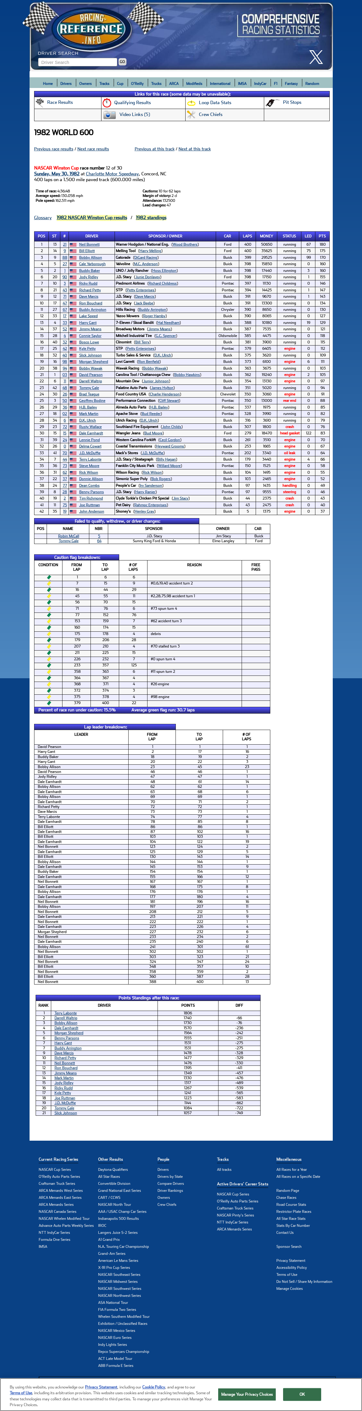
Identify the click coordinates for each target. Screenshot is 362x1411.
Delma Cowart (90, 446)
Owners (85, 84)
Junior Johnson (156, 381)
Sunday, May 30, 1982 (57, 174)
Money (266, 236)
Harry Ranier (145, 492)
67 (65, 309)
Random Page (287, 1190)
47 (65, 303)
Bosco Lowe (89, 342)
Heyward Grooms (170, 446)
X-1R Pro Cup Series (114, 1267)
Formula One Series (54, 1239)
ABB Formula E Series (115, 1366)
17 (64, 316)
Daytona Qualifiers (113, 1169)
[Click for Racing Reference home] (181, 35)
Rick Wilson (88, 472)
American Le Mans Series (118, 1260)
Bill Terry (142, 342)
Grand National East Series (119, 1190)
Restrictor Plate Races (293, 1211)
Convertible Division (114, 1183)
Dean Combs (89, 485)
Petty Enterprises (140, 290)
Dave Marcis (88, 296)
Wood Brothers (185, 244)
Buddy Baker (89, 271)
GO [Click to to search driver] (122, 62)
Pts (322, 236)
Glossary (43, 217)
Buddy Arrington (92, 309)
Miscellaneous (289, 1159)
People (163, 1159)
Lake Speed (88, 316)
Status (289, 236)
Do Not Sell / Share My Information (304, 1281)
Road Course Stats (291, 1204)
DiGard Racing (145, 257)
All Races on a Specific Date (298, 1176)
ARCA (174, 84)
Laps (247, 236)
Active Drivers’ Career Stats (242, 1184)
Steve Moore (89, 466)
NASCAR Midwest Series (118, 1281)
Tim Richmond (91, 498)
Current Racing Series (58, 1159)
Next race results (93, 148)
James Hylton (162, 388)
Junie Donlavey (147, 277)
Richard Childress (163, 283)
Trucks (156, 84)
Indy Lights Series (112, 1345)
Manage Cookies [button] (289, 1288)
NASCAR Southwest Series (119, 1288)
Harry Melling (150, 251)
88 (64, 257)
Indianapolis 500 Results (118, 1218)
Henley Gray (144, 511)
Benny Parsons (91, 492)
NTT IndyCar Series (54, 1232)
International (220, 84)
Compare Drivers (171, 1183)
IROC (102, 1225)
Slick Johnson (90, 355)
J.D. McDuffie (90, 453)
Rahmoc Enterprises (150, 505)
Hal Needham (168, 323)
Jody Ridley (88, 277)
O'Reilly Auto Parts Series (59, 1176)
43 (65, 290)
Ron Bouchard (90, 303)
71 (64, 296)
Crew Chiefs (167, 1204)
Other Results (110, 1159)
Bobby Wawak (90, 368)
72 (65, 427)
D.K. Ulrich (162, 355)
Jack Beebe (144, 303)
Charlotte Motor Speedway (112, 174)
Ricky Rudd (88, 283)
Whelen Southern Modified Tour (124, 1316)
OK (302, 1402)
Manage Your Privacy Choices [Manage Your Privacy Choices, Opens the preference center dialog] (247, 1402)
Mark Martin (88, 414)
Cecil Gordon (170, 440)
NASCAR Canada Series (57, 1211)
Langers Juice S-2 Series (118, 1232)
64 (99, 541)
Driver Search (58, 53)
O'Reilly (137, 84)
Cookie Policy (153, 1395)
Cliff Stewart (169, 400)
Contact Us (285, 1232)
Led (308, 236)
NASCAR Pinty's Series (235, 1215)
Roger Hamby (154, 316)
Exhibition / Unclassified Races (122, 1323)
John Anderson (91, 511)
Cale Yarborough (92, 264)
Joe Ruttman (89, 505)
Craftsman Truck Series (57, 1183)
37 (65, 479)
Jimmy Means (90, 329)
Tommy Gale (89, 388)
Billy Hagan (166, 459)
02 (64, 414)
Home (48, 84)
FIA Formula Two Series (117, 1309)
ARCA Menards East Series (60, 1197)
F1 (275, 84)
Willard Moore (169, 466)
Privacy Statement (290, 1260)
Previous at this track (155, 148)
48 (64, 388)
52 (65, 329)
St (54, 236)
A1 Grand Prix (109, 1239)
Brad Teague (89, 394)
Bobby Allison (90, 257)
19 (64, 511)
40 (64, 355)
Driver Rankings (170, 1190)
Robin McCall (68, 536)
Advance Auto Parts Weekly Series (66, 1225)
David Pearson (91, 375)
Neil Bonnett (89, 244)
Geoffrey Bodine (92, 400)
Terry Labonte (90, 459)
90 (64, 277)
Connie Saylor (90, 336)
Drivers (66, 84)
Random (312, 84)
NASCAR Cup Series (55, 1169)
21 (64, 244)
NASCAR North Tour (114, 1204)
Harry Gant (88, 323)
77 (65, 485)
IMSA (242, 84)
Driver (91, 236)
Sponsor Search (289, 1246)
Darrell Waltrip (90, 381)
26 (65, 394)
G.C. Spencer (166, 336)
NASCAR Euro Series (115, 1338)
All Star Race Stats (291, 1218)
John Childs (171, 427)
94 (65, 368)
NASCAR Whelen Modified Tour (64, 1218)
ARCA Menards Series (56, 1204)
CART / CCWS (109, 1197)
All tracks (224, 1169)
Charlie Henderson (165, 394)
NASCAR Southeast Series (119, 1274)
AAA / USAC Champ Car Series (122, 1211)
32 (65, 342)
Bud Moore (153, 433)
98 (64, 362)
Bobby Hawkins (187, 375)
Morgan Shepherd (93, 362)
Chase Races (286, 1197)
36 (65, 407)
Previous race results (53, 148)
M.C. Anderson (146, 264)
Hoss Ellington (164, 271)
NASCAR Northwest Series (119, 1295)
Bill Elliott (87, 251)
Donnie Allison (91, 479)
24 (65, 440)
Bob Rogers (161, 479)
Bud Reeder (151, 414)
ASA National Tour (113, 1302)
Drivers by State (170, 1176)
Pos (41, 236)
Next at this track (195, 148)
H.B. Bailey (88, 407)
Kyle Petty (87, 348)
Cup (120, 84)
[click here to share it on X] (318, 57)
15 (64, 433)
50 (64, 400)
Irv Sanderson (151, 485)
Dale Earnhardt (91, 433)
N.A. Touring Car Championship (123, 1246)
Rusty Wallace (90, 427)
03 (64, 375)
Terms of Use (286, 1274)
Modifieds (194, 84)
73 (65, 466)
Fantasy (291, 84)
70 (64, 453)
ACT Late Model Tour (115, 1359)
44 (65, 459)
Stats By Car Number (293, 1225)
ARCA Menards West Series (61, 1190)
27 (65, 264)
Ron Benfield (148, 362)
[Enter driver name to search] (77, 62)
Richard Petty (90, 290)
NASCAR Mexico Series (116, 1331)
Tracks (104, 84)
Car (227, 236)
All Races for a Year (291, 1169)
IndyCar (260, 84)
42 (65, 348)
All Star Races (109, 1176)
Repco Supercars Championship (123, 1352)
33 (65, 323)
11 (65, 381)
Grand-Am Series (112, 1253)
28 (64, 492)
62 (65, 472)
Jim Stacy (180, 498)
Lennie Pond (89, 440)
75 (65, 505)
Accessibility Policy (291, 1267)
